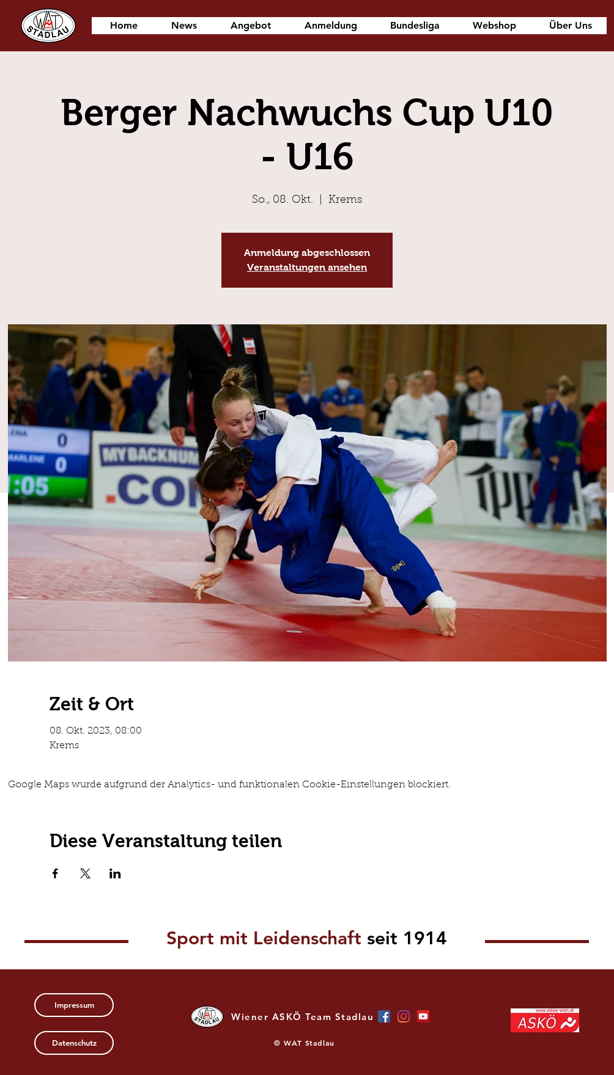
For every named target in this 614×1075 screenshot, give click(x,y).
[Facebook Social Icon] (384, 1016)
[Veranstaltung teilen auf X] (85, 873)
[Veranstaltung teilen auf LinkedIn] (115, 873)
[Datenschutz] (74, 1043)
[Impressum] (74, 1005)
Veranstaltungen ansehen (307, 267)
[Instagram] (404, 1016)
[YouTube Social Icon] (423, 1016)
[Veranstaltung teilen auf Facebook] (55, 873)
